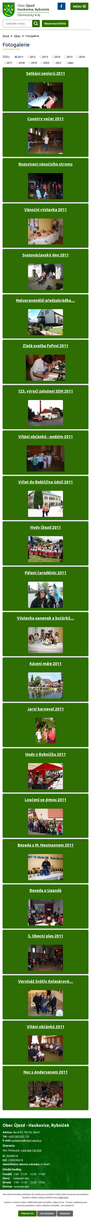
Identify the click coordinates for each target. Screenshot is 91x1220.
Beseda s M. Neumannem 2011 (46, 845)
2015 (70, 56)
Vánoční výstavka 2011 (45, 209)
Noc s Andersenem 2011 (45, 1072)
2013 (45, 56)
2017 (9, 62)
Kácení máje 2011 (45, 663)
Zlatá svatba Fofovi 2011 (45, 346)
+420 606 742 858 (31, 1150)
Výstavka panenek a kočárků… (45, 618)
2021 (58, 62)
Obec (17, 35)
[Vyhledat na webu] (16, 23)
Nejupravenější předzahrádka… (45, 300)
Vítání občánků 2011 (45, 1026)
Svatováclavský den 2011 (45, 255)
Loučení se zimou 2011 (45, 799)
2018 (22, 62)
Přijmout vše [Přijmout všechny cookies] (27, 1213)
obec (71, 62)
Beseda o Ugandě (45, 890)
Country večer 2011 (45, 119)
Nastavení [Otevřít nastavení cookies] (65, 1213)
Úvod (6, 35)
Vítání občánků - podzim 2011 (45, 436)
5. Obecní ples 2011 (45, 936)
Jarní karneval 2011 (45, 709)
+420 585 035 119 (18, 1136)
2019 (34, 62)
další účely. (64, 1197)
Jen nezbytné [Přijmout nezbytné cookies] (46, 1213)
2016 (82, 56)
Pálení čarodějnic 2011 (45, 573)
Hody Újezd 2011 (45, 527)
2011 (20, 56)
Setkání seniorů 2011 (45, 73)
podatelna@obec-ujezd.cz (26, 1140)
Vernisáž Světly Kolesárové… (45, 981)
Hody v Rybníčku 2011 (45, 754)
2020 (46, 62)
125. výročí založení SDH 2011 (45, 391)
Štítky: (6, 56)
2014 (57, 56)
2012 (33, 56)
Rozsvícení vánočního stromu (45, 164)
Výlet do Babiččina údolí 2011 (45, 482)
